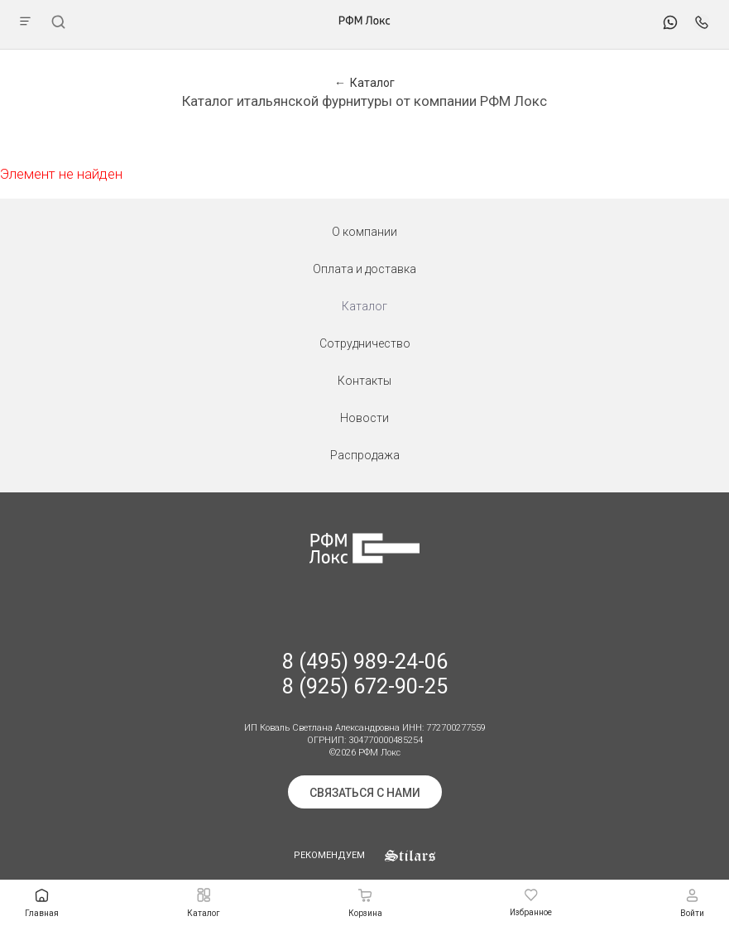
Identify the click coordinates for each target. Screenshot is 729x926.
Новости (364, 418)
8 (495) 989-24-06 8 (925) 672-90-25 (365, 674)
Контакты (364, 380)
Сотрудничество (364, 343)
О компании (364, 231)
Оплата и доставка (364, 269)
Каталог (364, 306)
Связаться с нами (364, 792)
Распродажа (365, 455)
